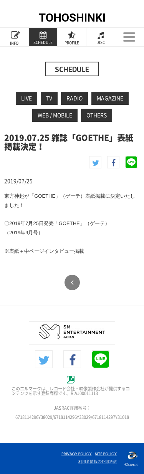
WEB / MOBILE (55, 115)
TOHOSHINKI (72, 17)
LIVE (26, 98)
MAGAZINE (110, 98)
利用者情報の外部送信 (97, 461)
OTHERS (96, 115)
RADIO (74, 98)
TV (49, 98)
